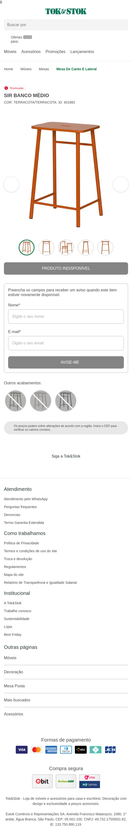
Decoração (66, 672)
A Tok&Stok (12, 603)
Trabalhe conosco (17, 611)
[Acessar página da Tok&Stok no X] (87, 466)
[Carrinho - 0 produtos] (125, 11)
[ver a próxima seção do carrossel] (11, 184)
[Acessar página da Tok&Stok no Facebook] (45, 466)
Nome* (14, 305)
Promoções (56, 52)
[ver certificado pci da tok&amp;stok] (89, 781)
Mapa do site (14, 575)
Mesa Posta (66, 686)
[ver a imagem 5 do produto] (105, 247)
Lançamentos (82, 52)
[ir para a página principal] (66, 11)
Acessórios (31, 52)
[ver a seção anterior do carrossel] (120, 184)
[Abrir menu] (22, 11)
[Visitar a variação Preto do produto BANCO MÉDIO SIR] (65, 400)
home (8, 69)
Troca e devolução (18, 559)
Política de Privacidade (21, 543)
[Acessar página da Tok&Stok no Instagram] (59, 466)
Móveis (10, 52)
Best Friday (12, 635)
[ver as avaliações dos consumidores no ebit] (42, 781)
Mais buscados (66, 700)
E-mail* (14, 332)
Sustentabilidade (17, 619)
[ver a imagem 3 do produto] (66, 247)
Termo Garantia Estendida (24, 523)
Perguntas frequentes (20, 507)
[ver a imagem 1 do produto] (26, 247)
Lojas (8, 627)
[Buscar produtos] (66, 24)
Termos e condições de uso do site (30, 551)
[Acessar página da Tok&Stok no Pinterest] (73, 466)
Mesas (44, 69)
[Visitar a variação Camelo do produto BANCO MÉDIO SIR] (40, 400)
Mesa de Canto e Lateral (76, 69)
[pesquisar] (122, 25)
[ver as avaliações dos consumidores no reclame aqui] (66, 781)
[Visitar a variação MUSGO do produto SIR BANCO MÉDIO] (15, 400)
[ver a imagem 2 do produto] (46, 247)
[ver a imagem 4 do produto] (86, 247)
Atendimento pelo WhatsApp (26, 499)
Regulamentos (15, 567)
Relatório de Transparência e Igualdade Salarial (40, 583)
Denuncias (12, 515)
